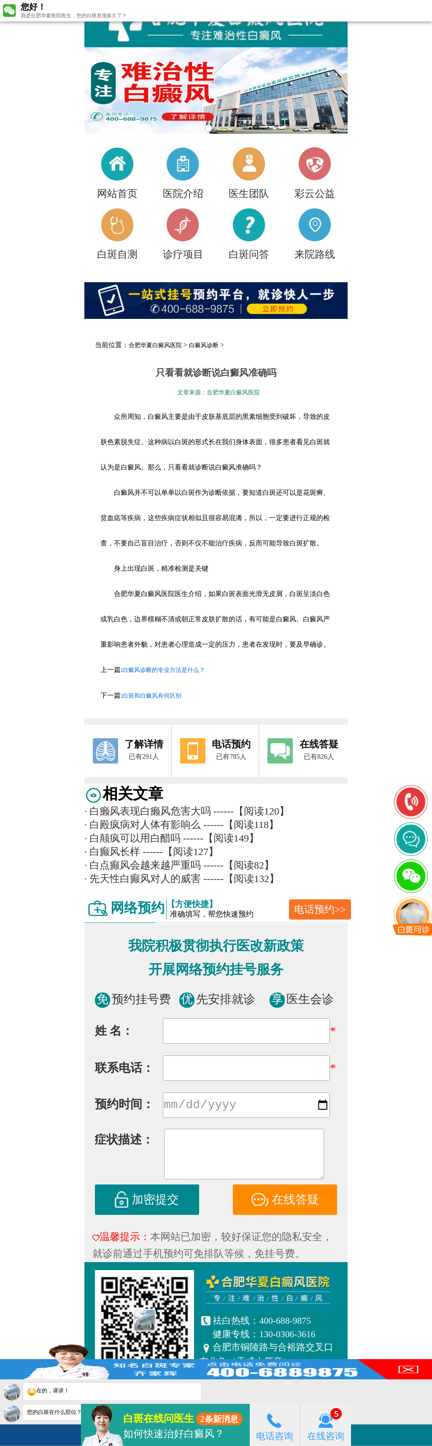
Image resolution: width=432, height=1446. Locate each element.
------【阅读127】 (181, 851)
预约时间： (124, 1105)
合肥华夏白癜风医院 (155, 345)
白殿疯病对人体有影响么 (142, 824)
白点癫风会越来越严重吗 (142, 865)
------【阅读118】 (241, 824)
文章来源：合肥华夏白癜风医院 (218, 392)
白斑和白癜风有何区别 (151, 696)
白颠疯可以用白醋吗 (132, 838)
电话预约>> (320, 909)
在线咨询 (325, 1424)
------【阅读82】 (238, 865)
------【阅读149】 (221, 838)
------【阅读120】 (251, 811)
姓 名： (114, 1030)
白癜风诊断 (204, 345)
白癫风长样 (112, 851)
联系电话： (124, 1067)
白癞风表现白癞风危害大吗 (147, 811)
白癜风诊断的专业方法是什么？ (163, 670)
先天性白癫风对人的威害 (142, 878)
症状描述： (124, 1141)
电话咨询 (274, 1424)
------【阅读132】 (241, 878)
